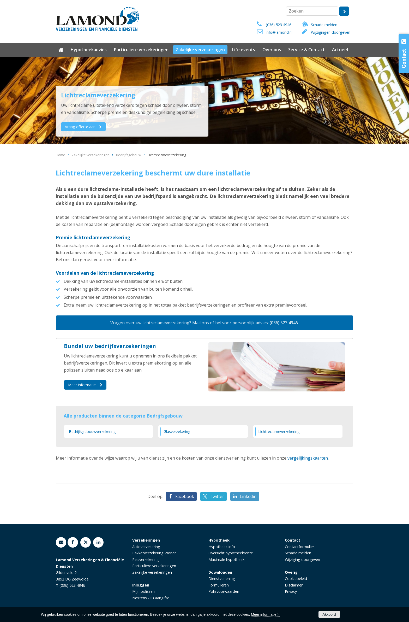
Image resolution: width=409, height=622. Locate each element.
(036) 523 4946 (278, 24)
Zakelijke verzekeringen (91, 154)
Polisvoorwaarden (223, 591)
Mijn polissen (143, 591)
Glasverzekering (177, 431)
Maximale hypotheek (226, 559)
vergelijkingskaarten (307, 458)
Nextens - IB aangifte (150, 597)
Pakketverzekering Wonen (154, 552)
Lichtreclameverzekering (279, 431)
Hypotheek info (221, 546)
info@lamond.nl (279, 32)
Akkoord (329, 614)
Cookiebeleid (296, 578)
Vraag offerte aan (80, 126)
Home (60, 154)
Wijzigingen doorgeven (330, 32)
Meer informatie (82, 384)
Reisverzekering (145, 559)
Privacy (291, 591)
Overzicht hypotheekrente (230, 552)
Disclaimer (294, 585)
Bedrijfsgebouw (128, 154)
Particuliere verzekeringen (154, 565)
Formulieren (218, 585)
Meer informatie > (265, 614)
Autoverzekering (146, 546)
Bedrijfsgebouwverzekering (92, 431)
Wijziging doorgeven (302, 559)
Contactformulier (299, 546)
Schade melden (324, 24)
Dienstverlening (221, 578)
